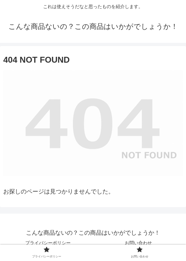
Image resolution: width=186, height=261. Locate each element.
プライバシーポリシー (48, 242)
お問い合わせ (138, 242)
